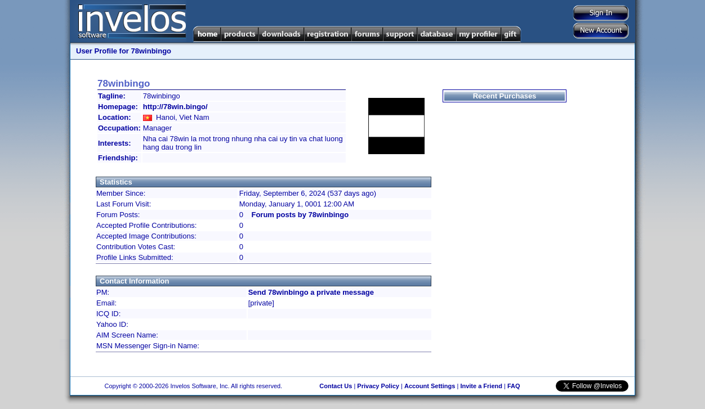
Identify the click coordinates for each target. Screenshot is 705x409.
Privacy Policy (378, 386)
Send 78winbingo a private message (311, 292)
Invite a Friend (481, 386)
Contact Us (335, 386)
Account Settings (429, 386)
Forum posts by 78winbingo (300, 214)
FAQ (513, 386)
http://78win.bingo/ (175, 106)
